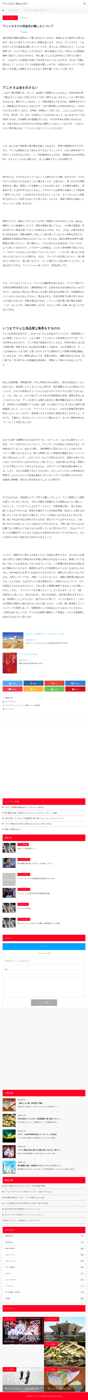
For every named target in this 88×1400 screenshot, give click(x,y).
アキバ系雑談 (23, 844)
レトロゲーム (45, 1286)
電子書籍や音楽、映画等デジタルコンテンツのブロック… (39, 1166)
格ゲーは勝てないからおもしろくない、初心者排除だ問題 (24, 1186)
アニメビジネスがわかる (28, 654)
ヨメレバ (35, 640)
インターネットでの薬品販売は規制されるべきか (36, 878)
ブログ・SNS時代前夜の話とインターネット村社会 (24, 807)
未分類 (45, 1298)
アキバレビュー (45, 1261)
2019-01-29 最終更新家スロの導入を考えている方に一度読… (37, 1153)
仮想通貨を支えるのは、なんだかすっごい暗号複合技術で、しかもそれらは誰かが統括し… (47, 1169)
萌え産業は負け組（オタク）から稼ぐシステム (35, 863)
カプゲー (45, 1273)
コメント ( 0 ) (44, 946)
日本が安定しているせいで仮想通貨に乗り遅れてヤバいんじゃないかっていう (34, 818)
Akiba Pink (45, 1236)
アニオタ (8, 705)
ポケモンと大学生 (24, 908)
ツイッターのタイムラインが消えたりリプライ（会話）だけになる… (28, 1192)
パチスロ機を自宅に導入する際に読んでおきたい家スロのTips (28, 824)
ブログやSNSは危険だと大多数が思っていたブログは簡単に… (38, 1138)
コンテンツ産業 (23, 705)
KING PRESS (45, 1248)
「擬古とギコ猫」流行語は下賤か (30, 1103)
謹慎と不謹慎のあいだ (13, 829)
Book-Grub (45, 1242)
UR (12, 698)
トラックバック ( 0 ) (44, 953)
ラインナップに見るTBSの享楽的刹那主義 (34, 893)
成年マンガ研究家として (27, 848)
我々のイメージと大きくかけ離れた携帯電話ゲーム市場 (39, 923)
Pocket (24, 32)
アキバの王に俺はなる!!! (42, 1396)
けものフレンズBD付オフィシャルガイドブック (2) (44, 634)
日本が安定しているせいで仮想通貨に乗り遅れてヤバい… (39, 1119)
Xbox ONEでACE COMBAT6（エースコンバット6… (22, 1209)
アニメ (14, 705)
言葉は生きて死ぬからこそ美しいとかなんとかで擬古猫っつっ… (38, 1106)
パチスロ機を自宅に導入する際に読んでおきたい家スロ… (39, 1150)
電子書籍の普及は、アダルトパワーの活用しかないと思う (24, 1197)
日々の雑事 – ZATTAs (45, 1292)
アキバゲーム (23, 904)
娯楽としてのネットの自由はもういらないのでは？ (22, 1220)
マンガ (32, 705)
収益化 (37, 705)
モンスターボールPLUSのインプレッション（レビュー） (24, 1215)
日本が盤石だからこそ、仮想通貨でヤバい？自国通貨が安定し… (38, 1122)
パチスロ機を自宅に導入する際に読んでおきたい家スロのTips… (26, 1203)
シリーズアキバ (10, 17)
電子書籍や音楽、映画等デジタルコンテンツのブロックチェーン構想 (31, 813)
